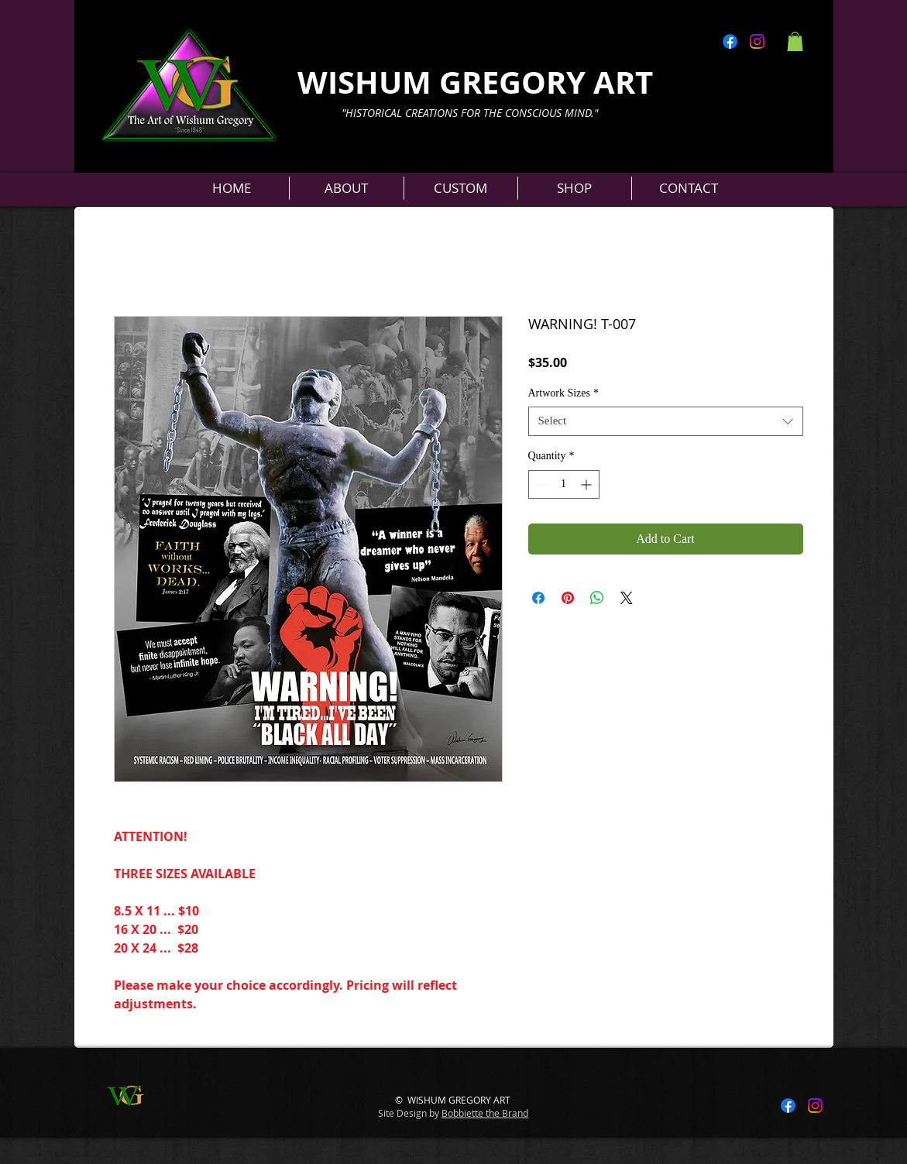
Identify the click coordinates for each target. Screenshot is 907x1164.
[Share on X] (626, 598)
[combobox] (665, 421)
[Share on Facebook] (538, 598)
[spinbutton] (564, 484)
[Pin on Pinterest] (567, 598)
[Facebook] (730, 41)
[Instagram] (757, 41)
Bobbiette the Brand (484, 1113)
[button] (795, 41)
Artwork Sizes (564, 393)
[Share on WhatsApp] (597, 598)
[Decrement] (540, 484)
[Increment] (587, 484)
